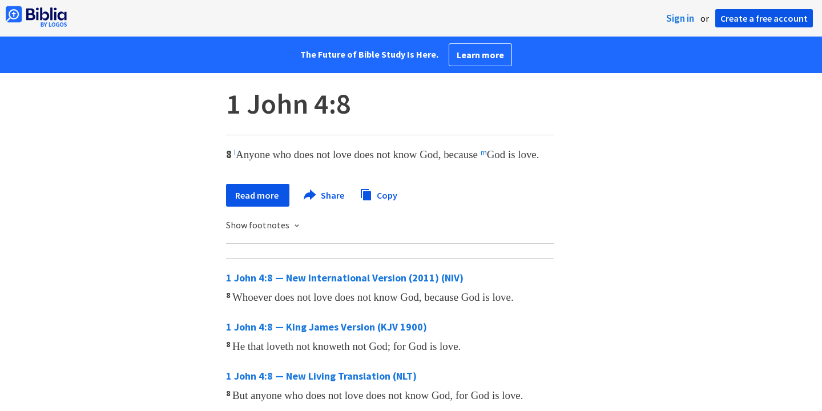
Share (324, 195)
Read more (257, 195)
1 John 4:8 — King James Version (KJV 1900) (326, 326)
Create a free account (764, 18)
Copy (378, 194)
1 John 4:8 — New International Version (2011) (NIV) (345, 277)
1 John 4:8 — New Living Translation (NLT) (321, 375)
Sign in (680, 18)
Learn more (480, 55)
